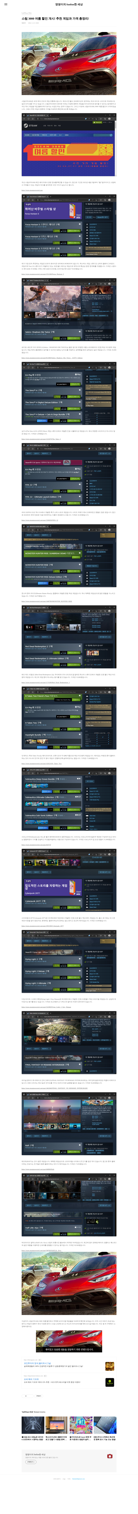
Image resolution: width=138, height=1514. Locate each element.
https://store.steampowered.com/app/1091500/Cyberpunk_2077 (43, 926)
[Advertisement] (69, 1370)
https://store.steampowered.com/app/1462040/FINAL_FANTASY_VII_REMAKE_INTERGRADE (55, 1088)
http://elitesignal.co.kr (31, 1391)
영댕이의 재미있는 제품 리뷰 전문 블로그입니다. (41, 1488)
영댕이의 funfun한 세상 (69, 4)
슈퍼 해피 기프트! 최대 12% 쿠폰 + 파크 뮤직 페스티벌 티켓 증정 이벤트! (52, 1413)
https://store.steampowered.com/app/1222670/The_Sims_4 (41, 439)
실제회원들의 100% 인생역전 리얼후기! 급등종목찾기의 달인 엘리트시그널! (53, 1397)
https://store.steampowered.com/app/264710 (36, 845)
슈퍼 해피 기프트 (31, 1410)
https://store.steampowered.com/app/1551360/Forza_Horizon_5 (43, 274)
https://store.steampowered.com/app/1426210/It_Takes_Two (42, 763)
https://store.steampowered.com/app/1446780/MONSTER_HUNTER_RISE (47, 601)
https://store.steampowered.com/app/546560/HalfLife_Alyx (41, 1250)
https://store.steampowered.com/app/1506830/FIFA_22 (40, 520)
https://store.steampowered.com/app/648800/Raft (38, 1169)
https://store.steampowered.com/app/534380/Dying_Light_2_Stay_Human (46, 1007)
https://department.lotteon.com (33, 1407)
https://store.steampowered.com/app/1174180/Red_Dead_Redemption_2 (46, 682)
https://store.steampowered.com (32, 190)
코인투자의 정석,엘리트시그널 (37, 1394)
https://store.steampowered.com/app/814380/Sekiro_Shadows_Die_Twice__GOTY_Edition (52, 358)
